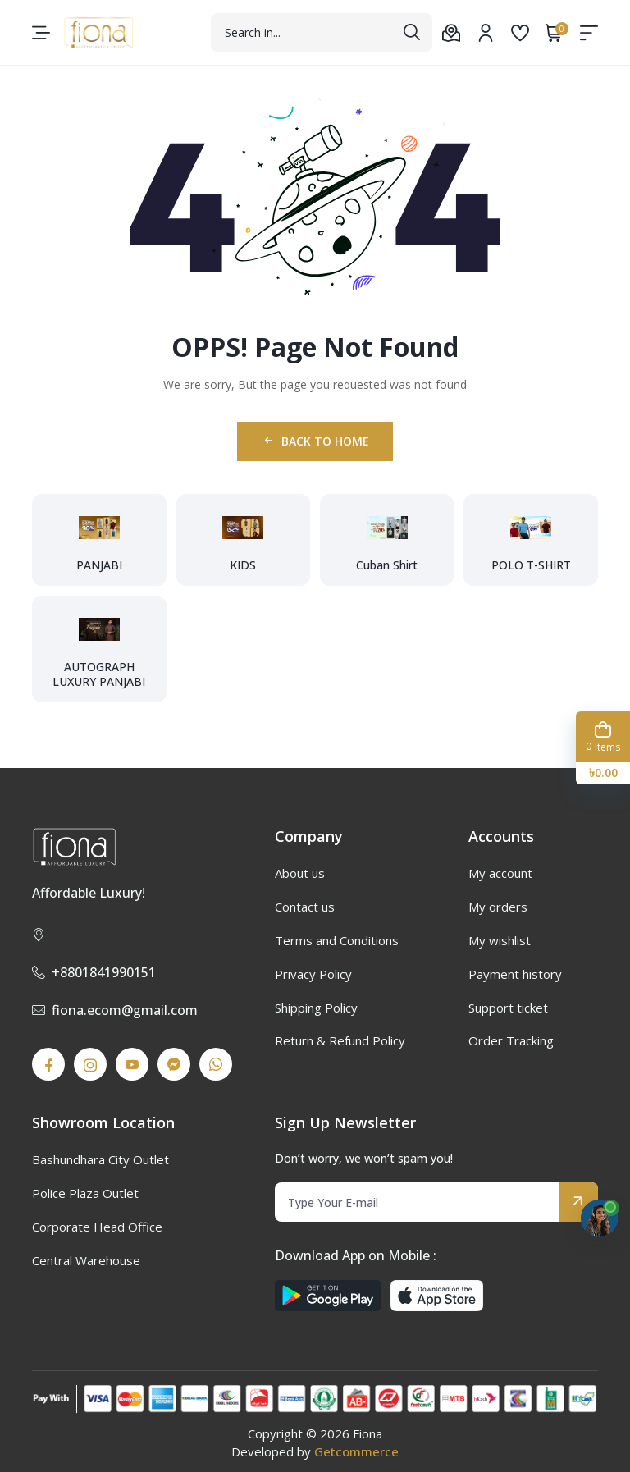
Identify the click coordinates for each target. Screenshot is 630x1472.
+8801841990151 (94, 972)
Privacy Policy (313, 974)
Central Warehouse (86, 1260)
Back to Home (315, 441)
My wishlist (499, 940)
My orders (497, 906)
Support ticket (508, 1007)
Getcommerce (356, 1451)
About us (300, 873)
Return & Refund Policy (340, 1040)
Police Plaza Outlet (85, 1193)
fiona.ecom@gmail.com (115, 1010)
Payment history (515, 974)
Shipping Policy (316, 1007)
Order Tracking (511, 1040)
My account (500, 873)
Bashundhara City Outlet (100, 1159)
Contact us (305, 906)
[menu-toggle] (41, 33)
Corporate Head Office (97, 1226)
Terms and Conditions (337, 940)
